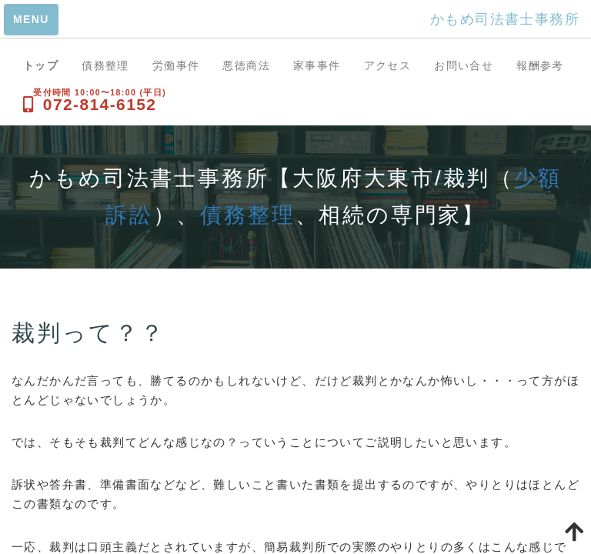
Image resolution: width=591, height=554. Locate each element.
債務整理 (105, 65)
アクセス (388, 65)
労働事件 (176, 65)
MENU (31, 19)
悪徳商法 (246, 65)
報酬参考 (540, 65)
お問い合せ (463, 65)
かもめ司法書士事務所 (504, 19)
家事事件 (317, 65)
